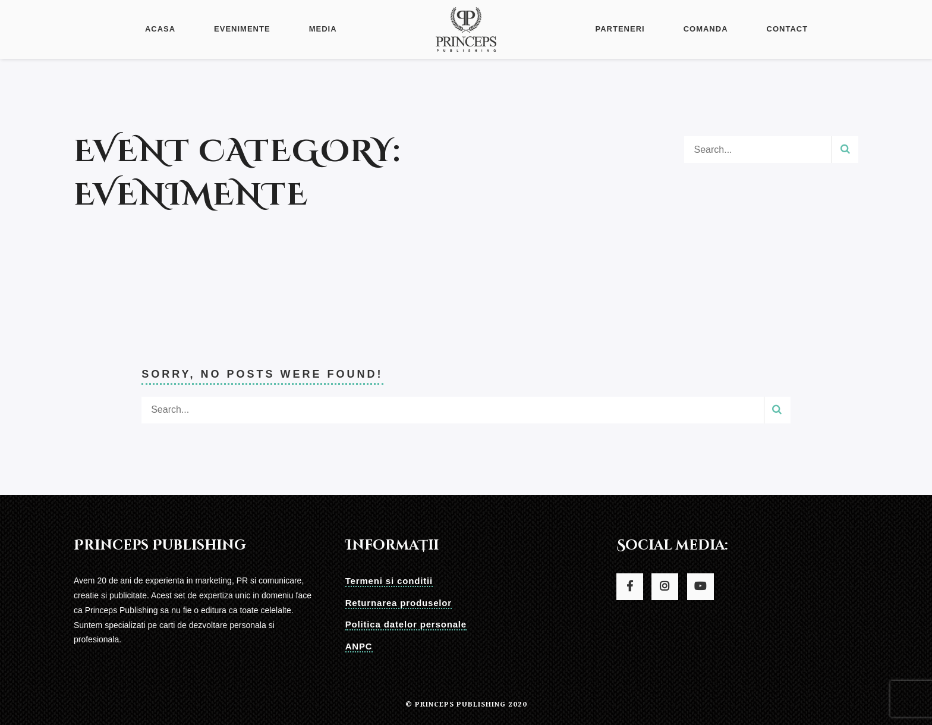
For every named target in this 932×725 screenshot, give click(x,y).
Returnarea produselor (398, 603)
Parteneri (619, 28)
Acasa (160, 28)
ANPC (359, 646)
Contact (787, 28)
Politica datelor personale (406, 624)
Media (323, 28)
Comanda (706, 28)
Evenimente (242, 28)
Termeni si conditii (389, 581)
